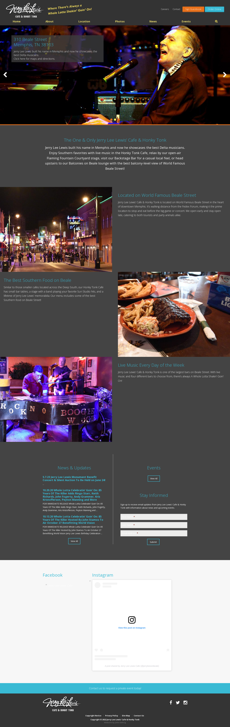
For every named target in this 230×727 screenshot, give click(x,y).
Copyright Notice (93, 716)
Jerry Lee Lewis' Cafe (60, 585)
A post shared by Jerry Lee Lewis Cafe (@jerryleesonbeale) (132, 666)
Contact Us (139, 716)
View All (74, 541)
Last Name (128, 525)
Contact (176, 9)
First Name (128, 516)
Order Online (214, 9)
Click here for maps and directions (34, 58)
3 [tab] (119, 120)
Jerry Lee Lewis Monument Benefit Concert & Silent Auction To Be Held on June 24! (74, 478)
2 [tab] (115, 120)
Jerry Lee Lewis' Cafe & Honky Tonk (25, 10)
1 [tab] (111, 120)
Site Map (126, 716)
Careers (165, 9)
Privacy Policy (111, 716)
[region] (115, 74)
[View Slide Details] (115, 74)
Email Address (130, 533)
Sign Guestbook (193, 9)
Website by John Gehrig (115, 722)
